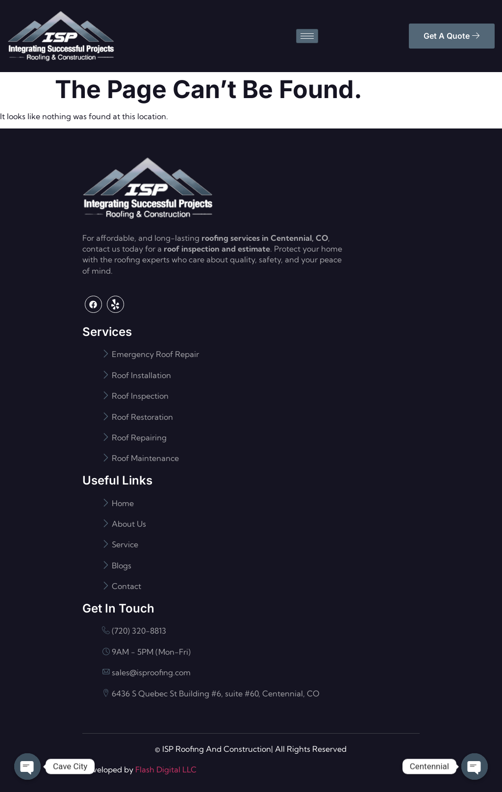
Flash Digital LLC (166, 769)
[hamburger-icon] (307, 36)
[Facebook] (93, 304)
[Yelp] (115, 304)
